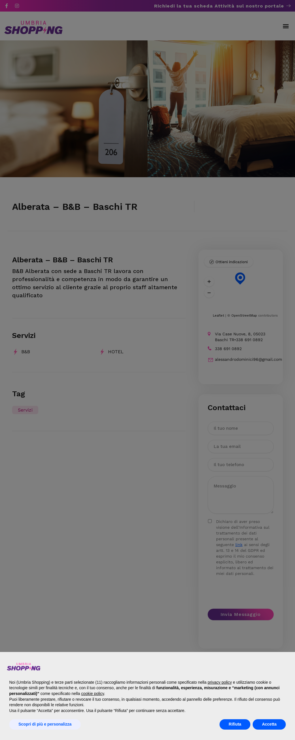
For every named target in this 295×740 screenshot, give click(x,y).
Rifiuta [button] (235, 724)
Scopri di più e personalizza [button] (44, 724)
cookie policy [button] (92, 693)
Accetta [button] (269, 724)
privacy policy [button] (220, 682)
